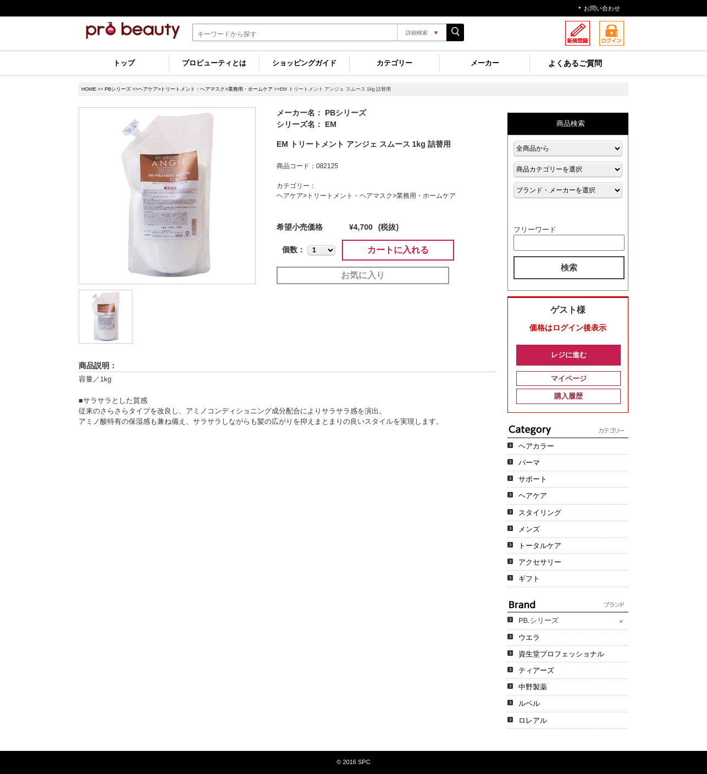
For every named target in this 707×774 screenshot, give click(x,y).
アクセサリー (539, 562)
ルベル (529, 703)
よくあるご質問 (575, 63)
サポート (532, 479)
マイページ (569, 378)
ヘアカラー (536, 446)
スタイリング (539, 512)
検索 (569, 267)
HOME (88, 89)
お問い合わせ (602, 8)
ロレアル (532, 720)
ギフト (529, 578)
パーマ (529, 462)
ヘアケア (532, 495)
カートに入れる (398, 250)
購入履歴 (568, 396)
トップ (124, 63)
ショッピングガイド (304, 63)
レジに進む (569, 355)
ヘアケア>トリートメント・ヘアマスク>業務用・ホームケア (205, 89)
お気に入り (363, 275)
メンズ (529, 529)
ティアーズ (536, 670)
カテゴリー (394, 63)
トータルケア (539, 545)
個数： (293, 249)
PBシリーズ (117, 89)
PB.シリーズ (538, 620)
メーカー (485, 63)
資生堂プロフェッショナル (561, 654)
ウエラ (529, 637)
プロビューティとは (214, 63)
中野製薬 (532, 687)
